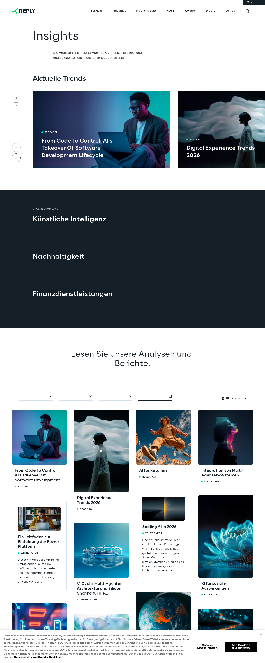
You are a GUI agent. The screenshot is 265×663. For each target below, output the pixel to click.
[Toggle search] (247, 11)
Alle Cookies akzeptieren (241, 646)
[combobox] (36, 397)
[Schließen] (261, 634)
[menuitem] (96, 11)
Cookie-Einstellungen (207, 646)
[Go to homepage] (24, 11)
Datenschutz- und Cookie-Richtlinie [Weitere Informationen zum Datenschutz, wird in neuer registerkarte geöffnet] (37, 657)
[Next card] (16, 157)
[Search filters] (132, 396)
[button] (101, 451)
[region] (132, 646)
